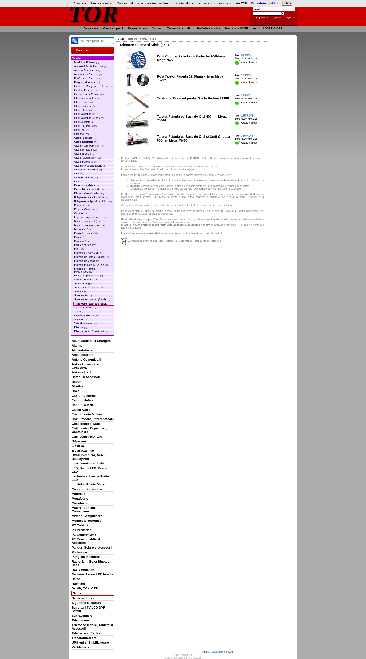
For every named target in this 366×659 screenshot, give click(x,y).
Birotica (77, 386)
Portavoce (79, 552)
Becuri (76, 381)
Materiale (78, 494)
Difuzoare (79, 441)
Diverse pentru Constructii (91, 331)
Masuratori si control (87, 489)
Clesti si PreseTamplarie (90, 165)
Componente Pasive (87, 414)
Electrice (78, 446)
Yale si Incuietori (86, 323)
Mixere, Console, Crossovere (84, 509)
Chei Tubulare (85, 125)
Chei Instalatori (84, 106)
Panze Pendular (86, 233)
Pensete (81, 241)
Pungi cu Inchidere (86, 557)
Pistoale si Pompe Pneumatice (84, 270)
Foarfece (82, 205)
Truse (79, 311)
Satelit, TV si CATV (85, 588)
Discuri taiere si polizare (90, 193)
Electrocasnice (83, 450)
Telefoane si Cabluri (86, 633)
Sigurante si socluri (86, 603)
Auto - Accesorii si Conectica (85, 365)
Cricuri (80, 173)
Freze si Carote (86, 209)
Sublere (80, 291)
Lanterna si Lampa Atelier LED (91, 478)
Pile (79, 249)
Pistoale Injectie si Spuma (91, 264)
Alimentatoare (82, 350)
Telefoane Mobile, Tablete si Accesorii (92, 626)
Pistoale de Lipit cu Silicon (92, 256)
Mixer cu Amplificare (87, 516)
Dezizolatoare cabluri (89, 189)
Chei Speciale (84, 121)
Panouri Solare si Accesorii (92, 547)
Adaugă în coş (246, 62)
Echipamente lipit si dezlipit (93, 201)
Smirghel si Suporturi (88, 287)
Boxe (75, 391)
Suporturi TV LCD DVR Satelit (89, 609)
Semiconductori (83, 598)
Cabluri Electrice (84, 395)
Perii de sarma (85, 245)
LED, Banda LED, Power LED (90, 469)
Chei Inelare (83, 102)
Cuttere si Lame (86, 177)
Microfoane (80, 503)
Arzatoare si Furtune (88, 74)
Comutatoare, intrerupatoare (93, 419)
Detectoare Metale (86, 185)
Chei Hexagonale (87, 98)
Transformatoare (84, 638)
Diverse (80, 327)
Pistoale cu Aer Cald (88, 253)
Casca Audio (81, 409)
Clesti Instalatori (85, 141)
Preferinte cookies (264, 3)
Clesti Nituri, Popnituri (89, 145)
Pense (79, 237)
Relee (76, 579)
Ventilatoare (80, 647)
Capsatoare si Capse (89, 94)
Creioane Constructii (88, 169)
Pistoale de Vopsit (86, 260)
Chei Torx (82, 129)
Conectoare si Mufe (86, 423)
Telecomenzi (81, 620)
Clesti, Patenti (85, 161)
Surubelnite (83, 295)
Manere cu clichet (87, 221)
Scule (77, 593)
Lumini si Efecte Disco (88, 484)
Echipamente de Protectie (91, 197)
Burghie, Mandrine (87, 82)
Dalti (78, 181)
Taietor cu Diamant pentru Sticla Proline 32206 (193, 98)
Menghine (82, 229)
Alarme (77, 345)
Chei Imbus (83, 110)
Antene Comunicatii (86, 359)
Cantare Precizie (85, 90)
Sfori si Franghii (85, 283)
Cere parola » (261, 17)
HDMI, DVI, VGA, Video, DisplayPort (89, 457)
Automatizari (81, 372)
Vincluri (80, 319)
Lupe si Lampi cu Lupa (90, 217)
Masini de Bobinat (86, 62)
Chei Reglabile (85, 114)
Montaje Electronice (86, 520)
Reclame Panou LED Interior (93, 574)
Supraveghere (82, 615)
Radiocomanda (83, 569)
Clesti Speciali (84, 153)
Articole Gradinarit (87, 70)
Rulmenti (78, 583)
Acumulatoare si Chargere (91, 341)
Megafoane (80, 498)
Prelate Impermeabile (88, 275)
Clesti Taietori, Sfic (87, 157)
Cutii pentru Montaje (87, 436)
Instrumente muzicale (88, 463)
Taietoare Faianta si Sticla (91, 303)
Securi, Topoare (86, 279)
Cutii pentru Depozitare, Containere (89, 430)
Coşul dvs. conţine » (282, 17)
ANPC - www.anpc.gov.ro (217, 651)
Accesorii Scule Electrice (90, 66)
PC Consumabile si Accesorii (86, 541)
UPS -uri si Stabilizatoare (90, 642)
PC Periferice (81, 530)
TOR (94, 13)
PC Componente (84, 534)
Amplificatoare (82, 355)
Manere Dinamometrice (89, 225)
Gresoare (82, 213)
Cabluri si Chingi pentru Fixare (93, 86)
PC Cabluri (80, 525)
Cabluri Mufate (82, 400)
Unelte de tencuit (86, 315)
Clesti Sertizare (85, 149)
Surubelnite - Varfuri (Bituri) (92, 299)
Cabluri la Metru (83, 405)
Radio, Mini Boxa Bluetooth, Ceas (92, 563)
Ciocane (81, 133)
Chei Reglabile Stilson (89, 118)
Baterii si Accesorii (86, 377)
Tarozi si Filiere (85, 307)
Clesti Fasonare (85, 137)
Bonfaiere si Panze (87, 78)
